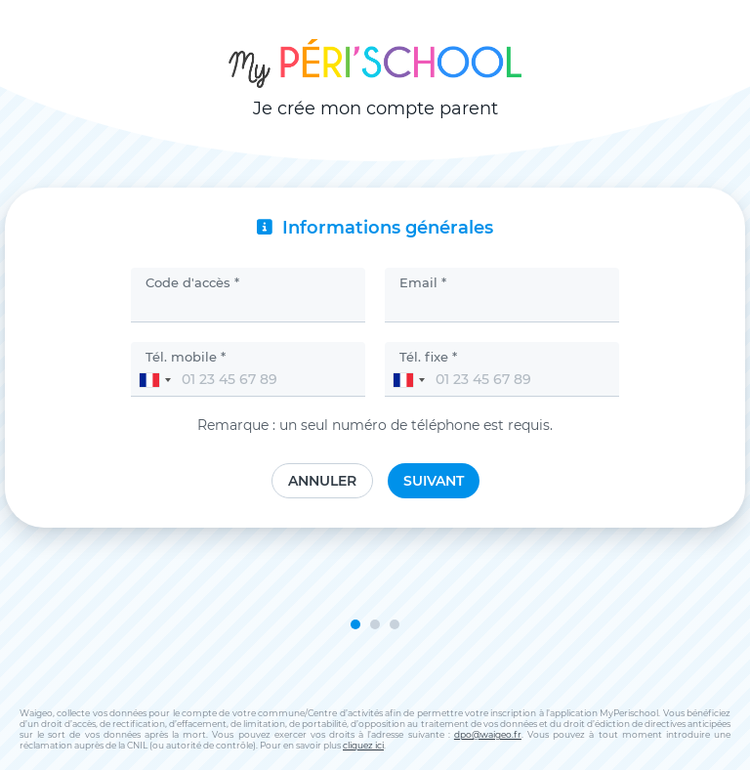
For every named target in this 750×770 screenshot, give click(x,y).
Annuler (322, 481)
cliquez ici (363, 745)
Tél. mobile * (186, 356)
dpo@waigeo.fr (487, 734)
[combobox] (154, 380)
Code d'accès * (192, 282)
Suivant (433, 481)
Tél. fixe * (428, 356)
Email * (422, 282)
